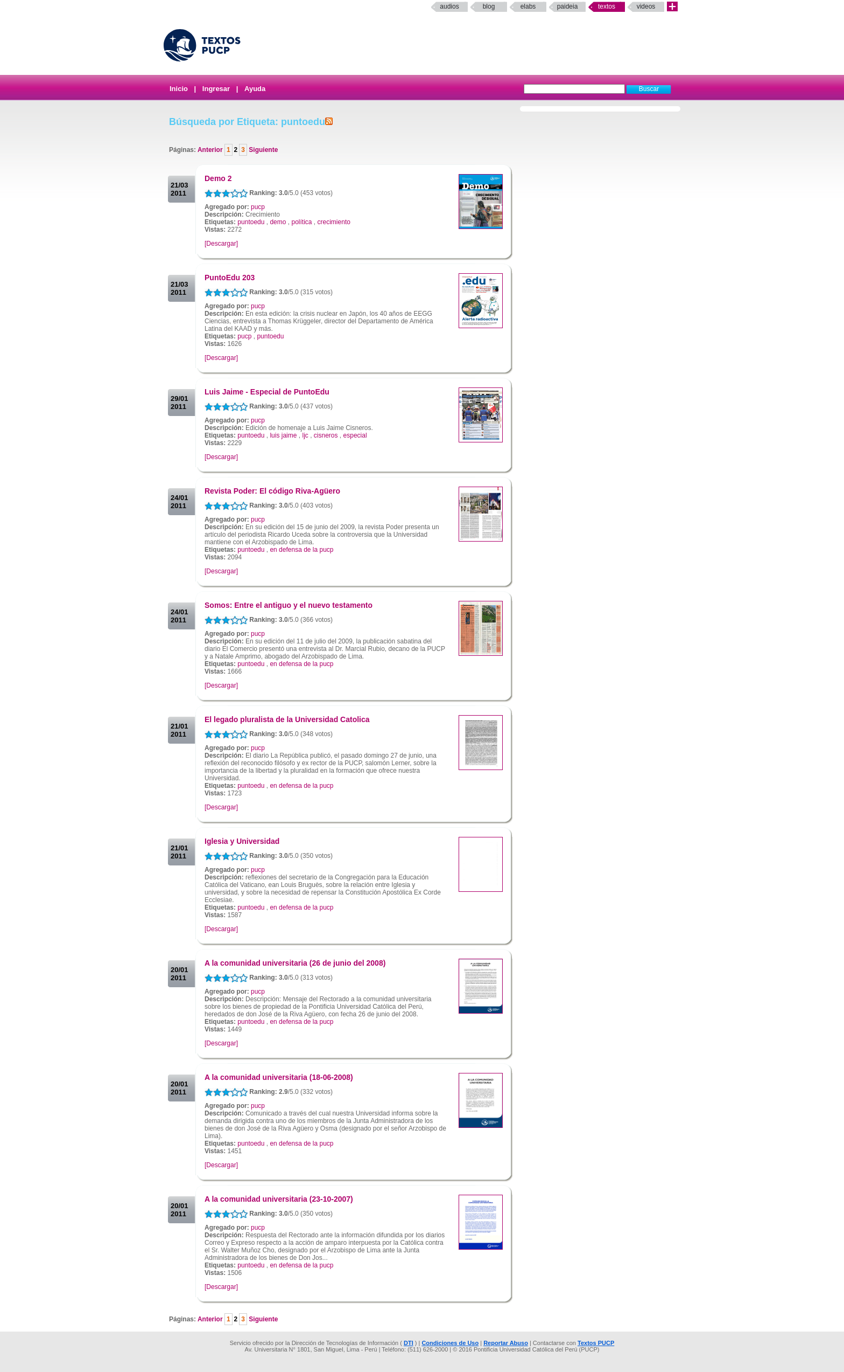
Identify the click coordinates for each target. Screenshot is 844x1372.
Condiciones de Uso (450, 1343)
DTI (408, 1343)
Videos (646, 6)
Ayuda (254, 89)
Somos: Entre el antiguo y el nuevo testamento (288, 605)
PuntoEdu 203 (230, 277)
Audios (449, 6)
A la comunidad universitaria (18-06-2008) (279, 1077)
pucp (258, 207)
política (301, 222)
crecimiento (334, 222)
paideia (567, 6)
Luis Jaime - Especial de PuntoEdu (267, 391)
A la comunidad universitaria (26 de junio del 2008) (295, 963)
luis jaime (283, 435)
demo (278, 222)
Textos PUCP (596, 1343)
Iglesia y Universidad (242, 841)
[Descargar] (221, 243)
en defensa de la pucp (301, 549)
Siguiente (262, 150)
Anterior (211, 150)
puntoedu (250, 222)
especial (355, 435)
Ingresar (216, 89)
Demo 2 (218, 178)
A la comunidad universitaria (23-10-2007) (279, 1199)
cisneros (326, 435)
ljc (305, 435)
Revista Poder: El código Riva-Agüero (272, 491)
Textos (606, 6)
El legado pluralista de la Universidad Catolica (287, 719)
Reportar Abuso (505, 1343)
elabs (528, 6)
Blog (489, 6)
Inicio (179, 89)
